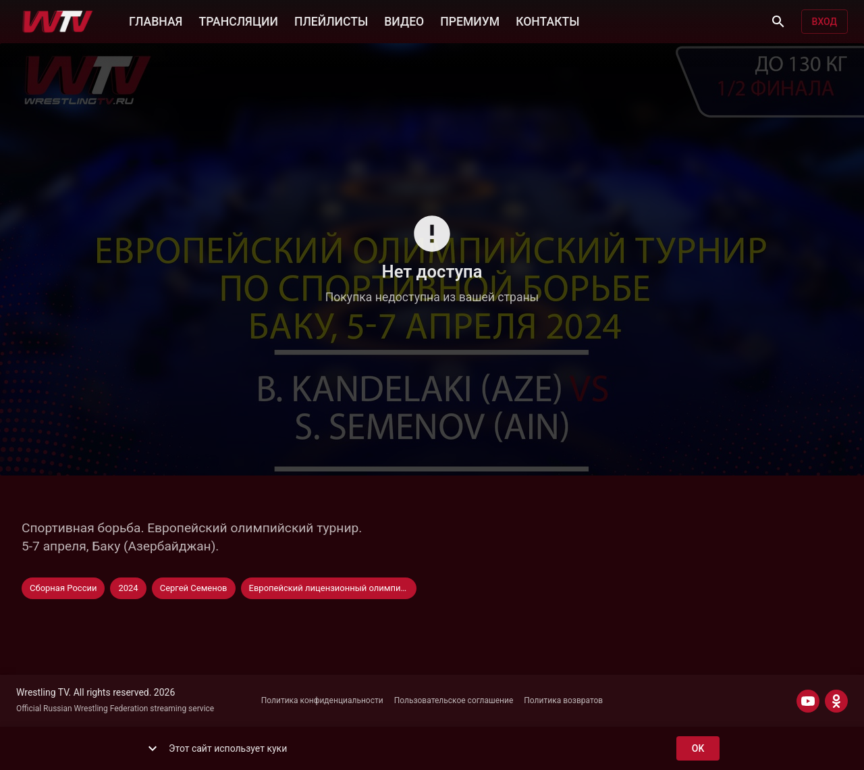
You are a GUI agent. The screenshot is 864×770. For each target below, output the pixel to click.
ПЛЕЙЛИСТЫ (331, 20)
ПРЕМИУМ (470, 20)
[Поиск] (778, 21)
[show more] (152, 748)
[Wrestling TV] (57, 21)
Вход (824, 22)
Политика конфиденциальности (322, 700)
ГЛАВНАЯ (155, 20)
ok (698, 748)
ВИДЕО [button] (404, 20)
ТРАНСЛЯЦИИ (238, 20)
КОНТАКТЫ (547, 20)
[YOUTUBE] (807, 701)
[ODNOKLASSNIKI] (836, 701)
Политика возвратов (563, 700)
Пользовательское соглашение (454, 700)
